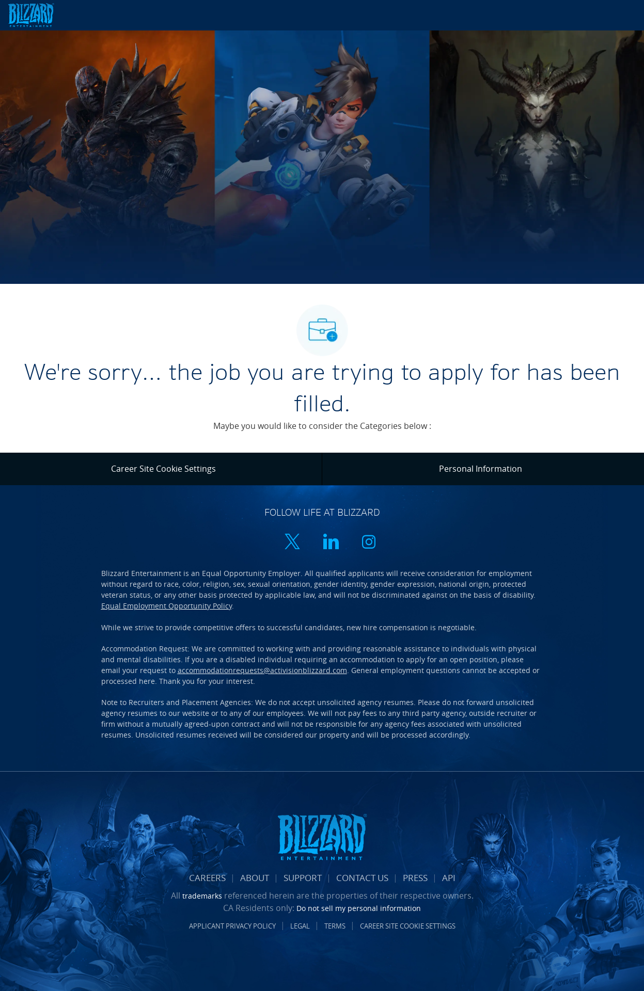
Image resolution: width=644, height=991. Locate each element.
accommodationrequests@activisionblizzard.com (262, 670)
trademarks (202, 896)
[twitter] (292, 543)
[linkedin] (330, 543)
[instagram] (368, 543)
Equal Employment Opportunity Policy (166, 606)
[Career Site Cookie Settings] (163, 469)
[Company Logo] (43, 15)
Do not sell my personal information (358, 908)
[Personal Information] (480, 469)
